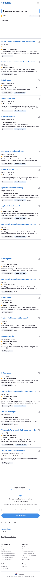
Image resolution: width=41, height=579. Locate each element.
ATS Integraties (26, 559)
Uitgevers (4, 566)
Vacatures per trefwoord (8, 555)
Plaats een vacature (27, 547)
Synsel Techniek (6, 300)
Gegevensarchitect (8, 117)
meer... (16, 74)
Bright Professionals (7, 83)
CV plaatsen (4, 549)
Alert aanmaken (20, 515)
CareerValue (5, 394)
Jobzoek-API (4, 568)
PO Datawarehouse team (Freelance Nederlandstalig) (19, 62)
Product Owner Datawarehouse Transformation (18, 41)
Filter (5, 16)
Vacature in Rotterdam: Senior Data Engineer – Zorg (19, 391)
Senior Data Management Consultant (14, 318)
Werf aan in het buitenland (29, 555)
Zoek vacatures (5, 547)
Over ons (24, 566)
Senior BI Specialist (8, 98)
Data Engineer (6, 80)
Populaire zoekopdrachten (8, 553)
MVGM (3, 227)
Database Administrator (9, 169)
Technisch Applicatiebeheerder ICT (14, 450)
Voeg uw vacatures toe (28, 553)
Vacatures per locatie (7, 557)
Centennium (5, 376)
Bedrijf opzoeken (6, 551)
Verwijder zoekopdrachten (8, 537)
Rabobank (4, 44)
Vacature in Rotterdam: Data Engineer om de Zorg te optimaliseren (19, 430)
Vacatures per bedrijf (7, 559)
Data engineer (6, 373)
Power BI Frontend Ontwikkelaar (13, 151)
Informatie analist (7, 336)
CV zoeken (25, 557)
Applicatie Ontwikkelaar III (10, 206)
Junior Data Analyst (8, 412)
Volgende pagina (20, 488)
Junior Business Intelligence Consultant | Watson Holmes (19, 224)
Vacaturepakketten (27, 549)
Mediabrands (5, 415)
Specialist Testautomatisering (12, 188)
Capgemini (4, 321)
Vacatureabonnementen (28, 551)
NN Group (4, 65)
